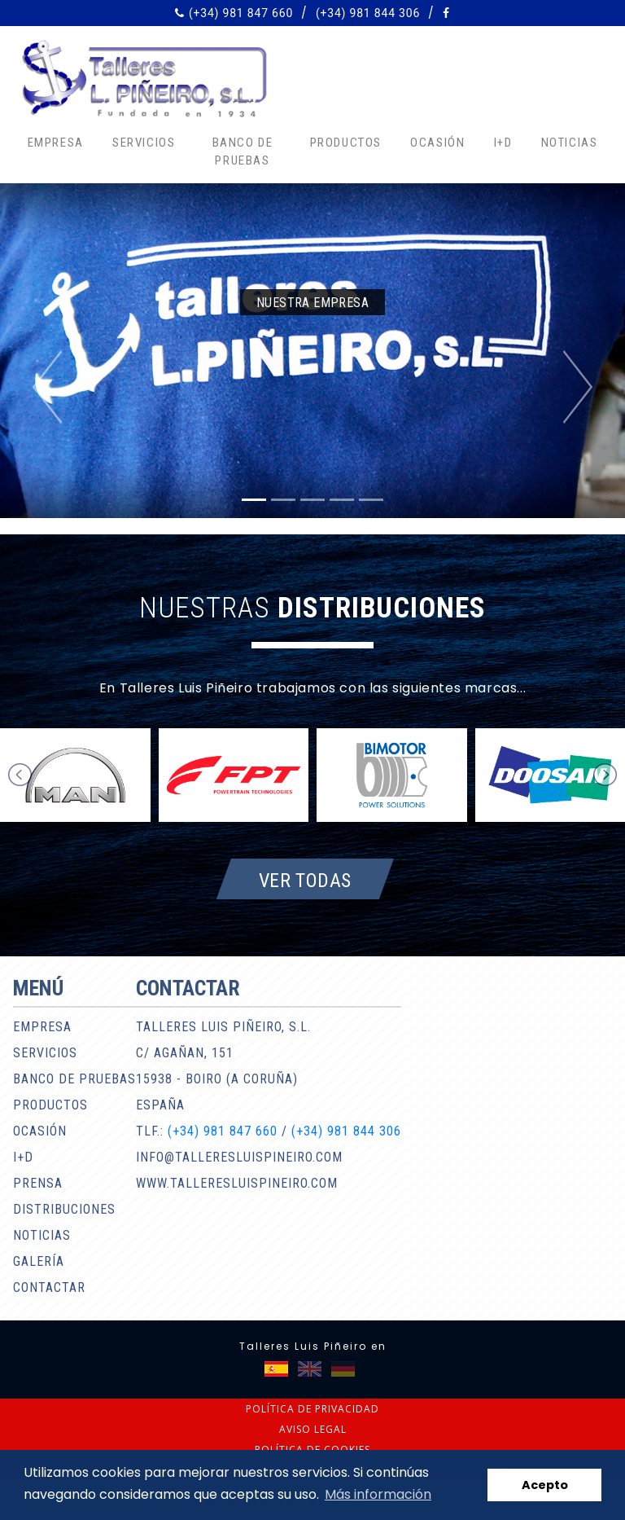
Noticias (569, 142)
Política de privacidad (312, 1409)
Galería (38, 1261)
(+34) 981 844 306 (368, 13)
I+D (503, 142)
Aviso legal (313, 1429)
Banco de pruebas (242, 152)
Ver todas (305, 879)
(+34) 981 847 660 (241, 13)
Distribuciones (64, 1209)
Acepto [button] (545, 1485)
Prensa (38, 1183)
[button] (47, 387)
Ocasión (437, 142)
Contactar (49, 1287)
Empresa (56, 142)
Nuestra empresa (312, 302)
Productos (346, 142)
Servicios (143, 142)
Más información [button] (378, 1494)
